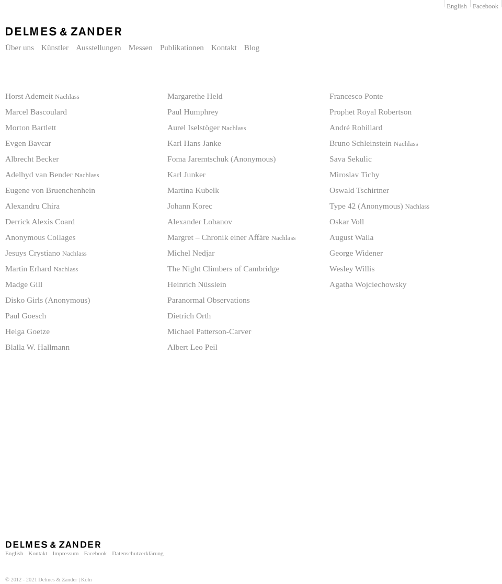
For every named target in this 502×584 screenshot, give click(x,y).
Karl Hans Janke (194, 143)
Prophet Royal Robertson (370, 111)
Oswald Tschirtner (359, 190)
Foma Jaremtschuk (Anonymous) (221, 158)
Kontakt (224, 47)
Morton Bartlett (30, 127)
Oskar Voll (346, 221)
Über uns (19, 47)
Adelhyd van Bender (52, 174)
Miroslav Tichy (354, 174)
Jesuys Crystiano (46, 252)
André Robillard (356, 127)
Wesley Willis (351, 268)
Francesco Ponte (356, 95)
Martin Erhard (41, 268)
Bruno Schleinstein (373, 143)
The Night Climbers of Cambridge (223, 268)
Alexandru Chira (32, 205)
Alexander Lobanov (199, 221)
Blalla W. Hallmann (37, 346)
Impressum (66, 553)
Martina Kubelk (193, 190)
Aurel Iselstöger (206, 127)
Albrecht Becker (32, 158)
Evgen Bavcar (28, 143)
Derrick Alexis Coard (40, 221)
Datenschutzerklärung (138, 553)
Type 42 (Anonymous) (379, 205)
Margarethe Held (195, 95)
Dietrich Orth (189, 315)
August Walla (351, 237)
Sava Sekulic (350, 158)
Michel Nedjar (190, 252)
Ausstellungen (98, 47)
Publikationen (182, 47)
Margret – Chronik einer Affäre (231, 237)
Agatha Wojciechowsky (368, 284)
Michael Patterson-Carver (209, 331)
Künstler (55, 47)
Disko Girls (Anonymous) (47, 299)
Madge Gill (23, 284)
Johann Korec (189, 205)
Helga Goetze (27, 331)
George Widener (356, 252)
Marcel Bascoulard (36, 111)
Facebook (485, 6)
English (457, 6)
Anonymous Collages (40, 237)
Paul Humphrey (193, 111)
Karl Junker (186, 174)
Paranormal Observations (208, 299)
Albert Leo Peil (192, 346)
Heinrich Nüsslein (196, 284)
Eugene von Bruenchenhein (50, 190)
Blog (251, 47)
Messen (141, 47)
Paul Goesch (25, 315)
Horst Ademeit (42, 95)
